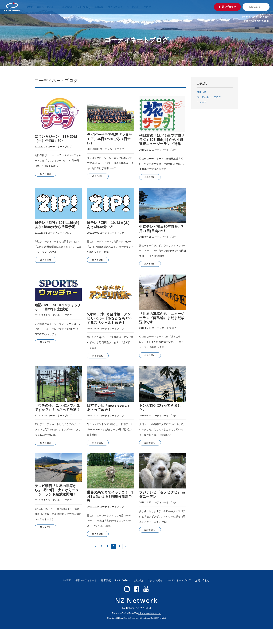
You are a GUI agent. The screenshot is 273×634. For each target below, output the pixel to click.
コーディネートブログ (139, 7)
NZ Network (136, 605)
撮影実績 (67, 7)
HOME (29, 7)
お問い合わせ (227, 6)
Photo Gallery (84, 7)
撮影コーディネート (47, 7)
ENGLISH (256, 6)
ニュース (201, 102)
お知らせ (201, 92)
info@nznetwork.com (256, 20)
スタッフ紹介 (116, 7)
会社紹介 (100, 7)
